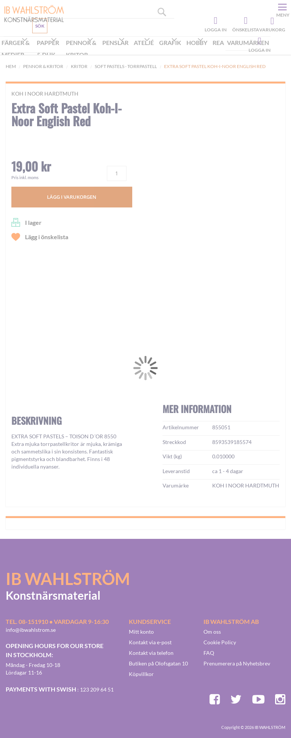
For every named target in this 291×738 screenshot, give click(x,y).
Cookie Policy (219, 642)
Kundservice (33, 43)
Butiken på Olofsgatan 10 (158, 663)
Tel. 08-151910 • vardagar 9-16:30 (57, 621)
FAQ (208, 653)
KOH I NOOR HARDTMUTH (44, 93)
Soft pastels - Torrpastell (126, 66)
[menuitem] (17, 49)
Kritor (79, 66)
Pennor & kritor (43, 66)
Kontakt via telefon (151, 653)
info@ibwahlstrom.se (31, 630)
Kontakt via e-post (150, 642)
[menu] (135, 49)
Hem (11, 66)
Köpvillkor (141, 674)
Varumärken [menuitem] (248, 42)
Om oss (212, 631)
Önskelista (244, 21)
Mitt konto (141, 631)
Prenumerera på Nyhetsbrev (236, 663)
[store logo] (31, 13)
